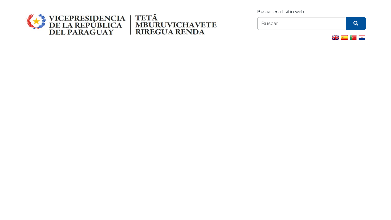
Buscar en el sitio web (280, 11)
